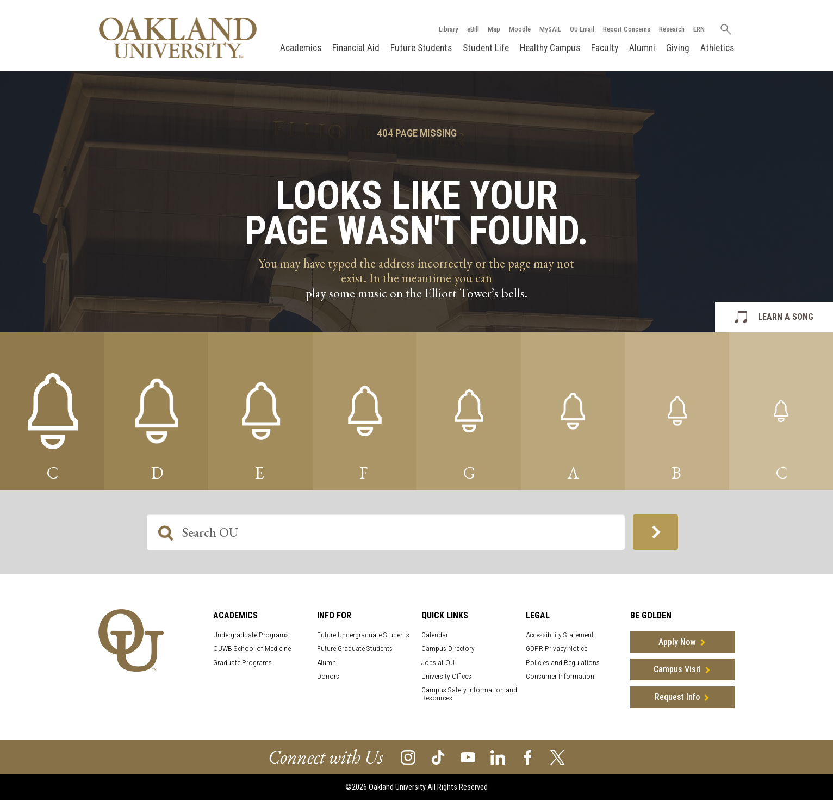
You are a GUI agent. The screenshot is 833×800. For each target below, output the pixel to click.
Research (672, 29)
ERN (699, 29)
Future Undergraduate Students (363, 635)
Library (448, 29)
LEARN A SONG (785, 317)
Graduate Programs (242, 663)
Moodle (520, 29)
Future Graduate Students (355, 648)
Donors (328, 676)
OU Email (582, 29)
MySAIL (550, 29)
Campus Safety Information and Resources (469, 694)
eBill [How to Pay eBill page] (473, 29)
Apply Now (677, 642)
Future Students (421, 47)
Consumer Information (560, 676)
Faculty (604, 47)
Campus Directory (448, 648)
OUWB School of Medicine (252, 648)
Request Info (677, 697)
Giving (677, 47)
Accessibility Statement (560, 635)
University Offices (446, 676)
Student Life (486, 47)
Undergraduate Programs (251, 635)
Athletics (717, 47)
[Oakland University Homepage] (178, 37)
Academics (300, 47)
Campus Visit (677, 669)
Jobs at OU (438, 663)
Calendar (434, 635)
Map (494, 29)
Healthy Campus (550, 47)
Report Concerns (626, 29)
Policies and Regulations (563, 663)
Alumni (642, 47)
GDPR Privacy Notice (556, 648)
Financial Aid (356, 47)
